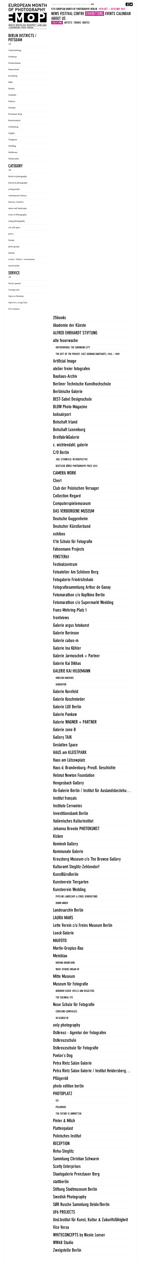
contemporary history (17, 195)
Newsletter (77, 4)
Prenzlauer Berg (15, 114)
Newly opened (14, 283)
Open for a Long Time (17, 302)
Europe (11, 240)
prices (10, 234)
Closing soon (13, 290)
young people (14, 189)
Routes (86, 22)
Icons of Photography (17, 214)
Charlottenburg (14, 50)
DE (89, 4)
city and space (14, 227)
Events (110, 13)
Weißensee (12, 152)
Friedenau (12, 56)
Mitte (10, 82)
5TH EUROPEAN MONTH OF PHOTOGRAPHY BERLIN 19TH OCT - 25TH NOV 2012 (27, 16)
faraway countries (16, 202)
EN (92, 4)
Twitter (131, 4)
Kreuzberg (12, 76)
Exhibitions (95, 13)
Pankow (11, 101)
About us (58, 18)
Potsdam (12, 107)
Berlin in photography (17, 176)
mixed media (13, 265)
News (55, 13)
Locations (57, 22)
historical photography (17, 183)
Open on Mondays (16, 296)
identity (11, 253)
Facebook (127, 4)
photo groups (13, 246)
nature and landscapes (17, 208)
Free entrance (14, 309)
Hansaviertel (13, 69)
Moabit (11, 88)
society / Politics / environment (21, 259)
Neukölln (12, 95)
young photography (16, 221)
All (9, 44)
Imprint (84, 4)
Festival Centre (72, 13)
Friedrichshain (14, 63)
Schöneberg (13, 127)
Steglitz (11, 133)
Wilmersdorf (13, 158)
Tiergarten (12, 139)
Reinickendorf (14, 120)
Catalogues (67, 4)
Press (60, 4)
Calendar (123, 13)
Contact (54, 4)
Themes (77, 22)
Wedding (12, 146)
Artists (68, 22)
